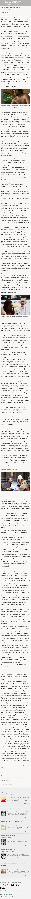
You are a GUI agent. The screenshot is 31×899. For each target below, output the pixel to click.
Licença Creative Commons (20, 890)
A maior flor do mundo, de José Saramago (12, 821)
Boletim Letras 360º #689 (8, 835)
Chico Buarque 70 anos (15, 778)
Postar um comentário (7, 784)
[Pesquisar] (29, 2)
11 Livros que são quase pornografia (10, 793)
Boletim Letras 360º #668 (8, 849)
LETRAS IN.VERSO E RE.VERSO (12, 2)
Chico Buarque (4, 778)
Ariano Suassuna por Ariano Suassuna (11, 807)
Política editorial (8, 894)
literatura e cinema (5, 780)
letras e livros (25, 778)
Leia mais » (27, 803)
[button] (29, 8)
